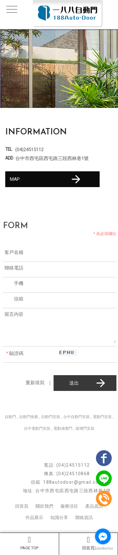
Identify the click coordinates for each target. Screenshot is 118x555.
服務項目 (69, 506)
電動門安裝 (102, 417)
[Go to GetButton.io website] (103, 548)
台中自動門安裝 (76, 417)
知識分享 (59, 517)
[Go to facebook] (103, 536)
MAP (46, 179)
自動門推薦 (28, 417)
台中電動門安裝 (37, 428)
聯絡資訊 (84, 517)
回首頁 (88, 543)
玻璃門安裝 (85, 428)
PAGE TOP (29, 543)
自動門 (10, 417)
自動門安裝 (50, 417)
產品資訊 (94, 506)
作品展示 (34, 517)
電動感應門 (62, 428)
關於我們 (44, 506)
